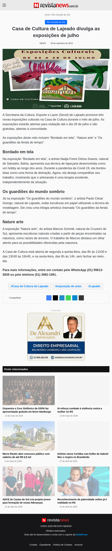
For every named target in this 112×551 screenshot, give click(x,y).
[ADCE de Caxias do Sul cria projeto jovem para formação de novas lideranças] (29, 481)
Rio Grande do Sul (61, 14)
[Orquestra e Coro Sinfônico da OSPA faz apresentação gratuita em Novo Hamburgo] (29, 390)
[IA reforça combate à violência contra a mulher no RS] (83, 390)
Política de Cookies (62, 544)
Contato (33, 544)
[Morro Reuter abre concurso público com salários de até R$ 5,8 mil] (29, 436)
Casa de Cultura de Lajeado (30, 286)
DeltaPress (81, 534)
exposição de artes (69, 286)
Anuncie (78, 544)
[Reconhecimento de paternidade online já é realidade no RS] (83, 481)
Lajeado (95, 286)
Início (46, 14)
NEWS (43, 43)
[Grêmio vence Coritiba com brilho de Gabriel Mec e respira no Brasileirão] (83, 436)
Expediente (45, 544)
